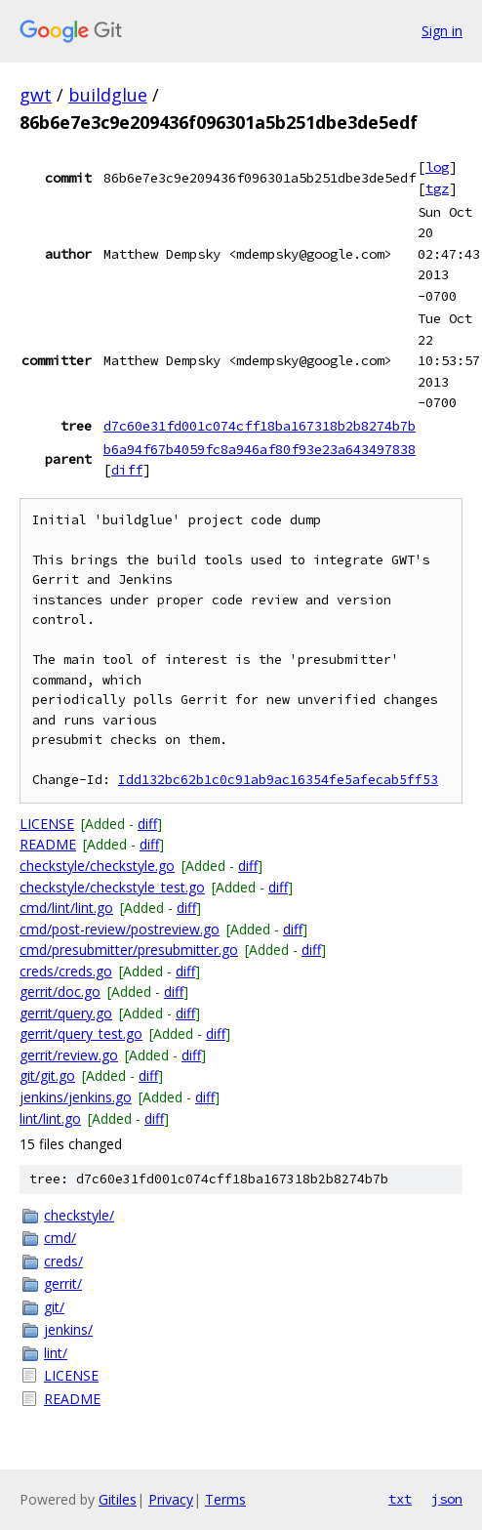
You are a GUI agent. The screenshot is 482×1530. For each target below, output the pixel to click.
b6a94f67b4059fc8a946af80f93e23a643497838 (259, 449)
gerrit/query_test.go (81, 1033)
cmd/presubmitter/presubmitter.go (129, 949)
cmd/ (60, 1237)
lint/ (55, 1353)
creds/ (63, 1261)
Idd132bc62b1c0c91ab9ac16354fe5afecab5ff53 (278, 779)
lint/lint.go (50, 1118)
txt (400, 1499)
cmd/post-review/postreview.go (120, 929)
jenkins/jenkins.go (76, 1097)
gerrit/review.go (69, 1055)
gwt (36, 94)
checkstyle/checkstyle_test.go (112, 887)
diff (126, 469)
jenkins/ (68, 1329)
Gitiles (118, 1499)
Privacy (170, 1499)
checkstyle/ (79, 1215)
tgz (437, 188)
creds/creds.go (66, 971)
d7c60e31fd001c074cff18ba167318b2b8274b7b (259, 425)
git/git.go (47, 1075)
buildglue (107, 94)
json (446, 1499)
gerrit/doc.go (60, 991)
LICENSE (47, 823)
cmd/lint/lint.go (66, 907)
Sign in (442, 30)
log (437, 167)
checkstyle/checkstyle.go (97, 865)
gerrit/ (63, 1283)
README (48, 844)
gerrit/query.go (66, 1013)
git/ (54, 1307)
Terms (225, 1499)
